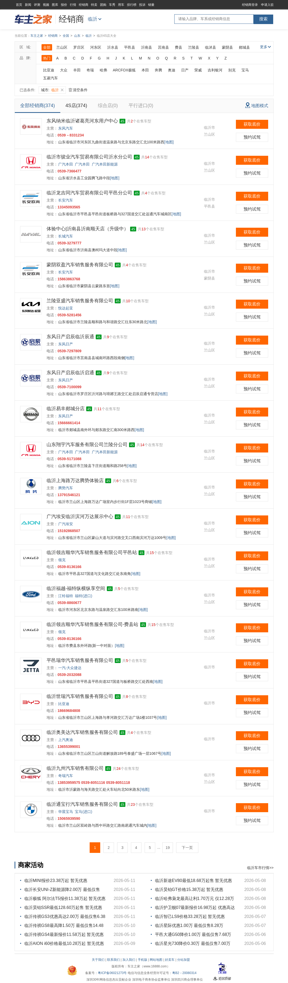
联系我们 (113, 960)
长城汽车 (65, 236)
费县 (178, 47)
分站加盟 (183, 960)
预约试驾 (252, 137)
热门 (47, 58)
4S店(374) (76, 105)
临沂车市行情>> (260, 868)
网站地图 (156, 960)
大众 (63, 70)
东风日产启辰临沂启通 (70, 372)
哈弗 (103, 70)
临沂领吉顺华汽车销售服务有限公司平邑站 (92, 552)
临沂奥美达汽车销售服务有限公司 (82, 732)
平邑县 (129, 47)
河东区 (95, 47)
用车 (121, 5)
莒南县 (163, 47)
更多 (265, 47)
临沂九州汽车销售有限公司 (75, 768)
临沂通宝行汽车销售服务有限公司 (82, 804)
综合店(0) (108, 105)
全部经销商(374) (37, 105)
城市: (52, 90)
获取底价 (252, 124)
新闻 (28, 5)
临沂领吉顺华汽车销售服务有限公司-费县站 (93, 624)
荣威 (198, 70)
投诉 (142, 5)
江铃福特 (65, 596)
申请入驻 (267, 5)
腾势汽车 (65, 488)
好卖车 (170, 960)
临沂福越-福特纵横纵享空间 (76, 588)
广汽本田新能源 (105, 164)
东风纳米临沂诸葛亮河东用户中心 (82, 121)
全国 (66, 36)
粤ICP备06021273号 (112, 973)
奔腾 (158, 70)
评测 (37, 5)
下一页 (187, 847)
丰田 (77, 70)
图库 (55, 5)
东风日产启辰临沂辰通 (70, 336)
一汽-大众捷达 (70, 668)
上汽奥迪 (65, 740)
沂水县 (112, 47)
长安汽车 (65, 200)
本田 (145, 70)
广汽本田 (65, 164)
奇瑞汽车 (65, 776)
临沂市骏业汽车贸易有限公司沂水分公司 (89, 156)
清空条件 (78, 90)
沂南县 (146, 47)
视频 (46, 5)
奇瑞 (90, 70)
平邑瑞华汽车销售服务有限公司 (80, 660)
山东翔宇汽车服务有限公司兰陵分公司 (87, 444)
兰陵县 (193, 47)
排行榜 (131, 5)
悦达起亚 (65, 308)
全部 (47, 47)
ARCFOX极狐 (124, 70)
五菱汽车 (50, 78)
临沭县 (210, 47)
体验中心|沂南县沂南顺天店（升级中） (88, 228)
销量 (151, 5)
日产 (185, 70)
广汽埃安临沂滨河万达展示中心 (80, 516)
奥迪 (171, 70)
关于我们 (98, 960)
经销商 (83, 5)
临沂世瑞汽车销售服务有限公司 (80, 696)
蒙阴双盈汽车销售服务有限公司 (80, 264)
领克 (62, 560)
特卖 (94, 5)
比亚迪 (48, 70)
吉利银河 (215, 70)
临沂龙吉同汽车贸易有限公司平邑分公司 (89, 192)
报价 (64, 5)
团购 (103, 5)
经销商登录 (250, 5)
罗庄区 (78, 47)
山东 (77, 36)
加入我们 (128, 960)
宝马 (245, 70)
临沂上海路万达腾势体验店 (75, 480)
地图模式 (256, 105)
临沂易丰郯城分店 (66, 408)
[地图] (169, 142)
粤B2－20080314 (184, 973)
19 (168, 847)
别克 (232, 70)
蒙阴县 (227, 47)
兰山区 (61, 47)
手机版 (142, 960)
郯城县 (244, 47)
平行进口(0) (141, 105)
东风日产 (65, 344)
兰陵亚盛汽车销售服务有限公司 (80, 300)
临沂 (92, 19)
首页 (19, 5)
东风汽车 (65, 128)
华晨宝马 (65, 812)
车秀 (112, 5)
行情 (73, 5)
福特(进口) (83, 596)
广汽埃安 (65, 524)
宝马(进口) (83, 812)
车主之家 (36, 36)
